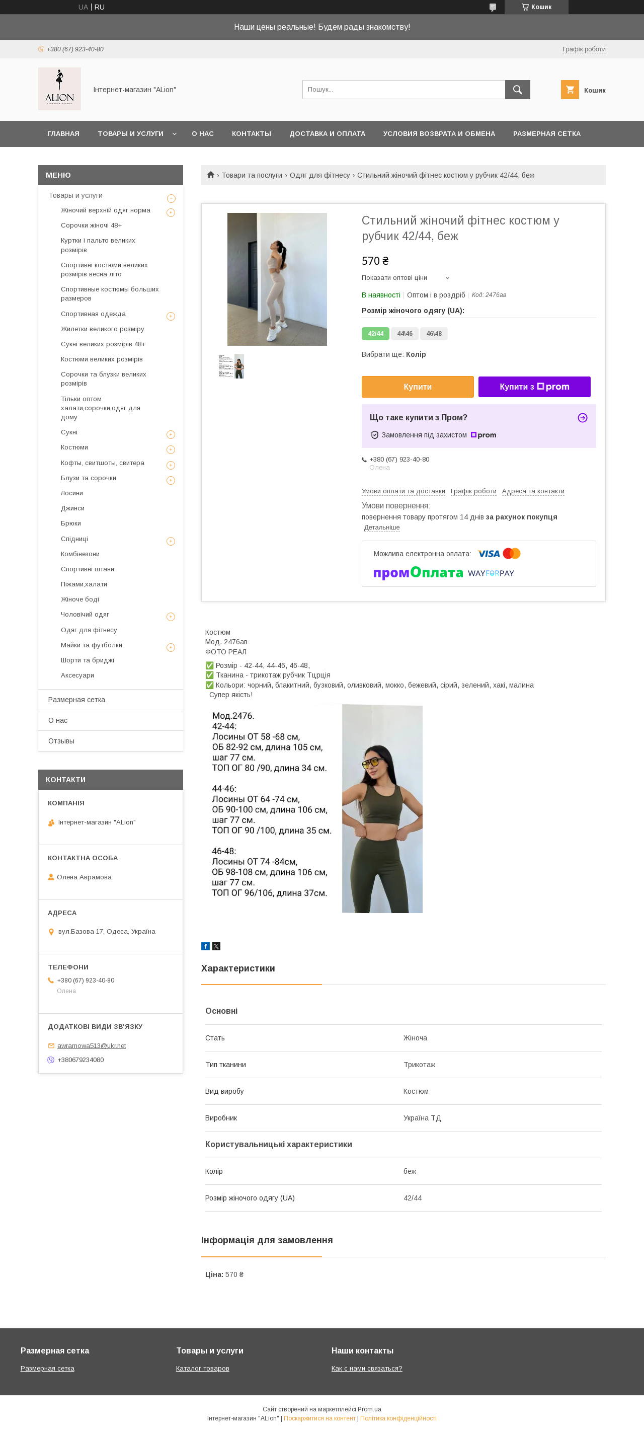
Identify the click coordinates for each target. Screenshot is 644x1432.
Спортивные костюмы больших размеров (110, 293)
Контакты (251, 133)
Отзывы (61, 741)
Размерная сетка (547, 133)
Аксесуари (77, 675)
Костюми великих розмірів (102, 359)
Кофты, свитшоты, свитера (102, 463)
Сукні (69, 432)
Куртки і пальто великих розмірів (98, 245)
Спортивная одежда (93, 314)
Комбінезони (80, 554)
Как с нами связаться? (367, 1368)
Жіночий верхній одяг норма (105, 210)
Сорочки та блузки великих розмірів (103, 378)
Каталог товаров (202, 1368)
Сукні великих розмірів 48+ (103, 344)
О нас (203, 133)
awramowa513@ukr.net (91, 1045)
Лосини (72, 493)
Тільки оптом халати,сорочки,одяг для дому (100, 408)
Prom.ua (369, 1409)
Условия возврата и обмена (439, 133)
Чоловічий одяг (85, 614)
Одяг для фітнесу (320, 175)
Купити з (534, 387)
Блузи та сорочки (88, 478)
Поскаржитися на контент (320, 1418)
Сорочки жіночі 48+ (91, 225)
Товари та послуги (251, 175)
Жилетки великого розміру (102, 329)
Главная (63, 133)
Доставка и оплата (327, 133)
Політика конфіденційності (398, 1418)
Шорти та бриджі (87, 660)
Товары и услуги (131, 133)
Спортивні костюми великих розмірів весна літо (104, 269)
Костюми (74, 447)
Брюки (71, 523)
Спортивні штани (87, 569)
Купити (418, 387)
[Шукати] (517, 89)
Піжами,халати (84, 584)
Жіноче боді (80, 599)
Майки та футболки (91, 645)
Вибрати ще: (394, 354)
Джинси (73, 508)
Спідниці (74, 539)
